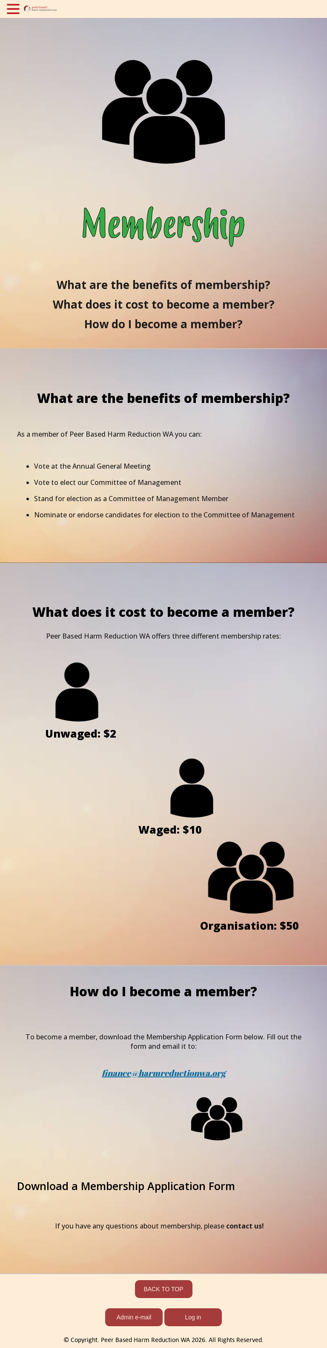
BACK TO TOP (163, 1289)
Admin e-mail (134, 1317)
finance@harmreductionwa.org (163, 1073)
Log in (193, 1317)
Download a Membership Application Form (126, 1186)
